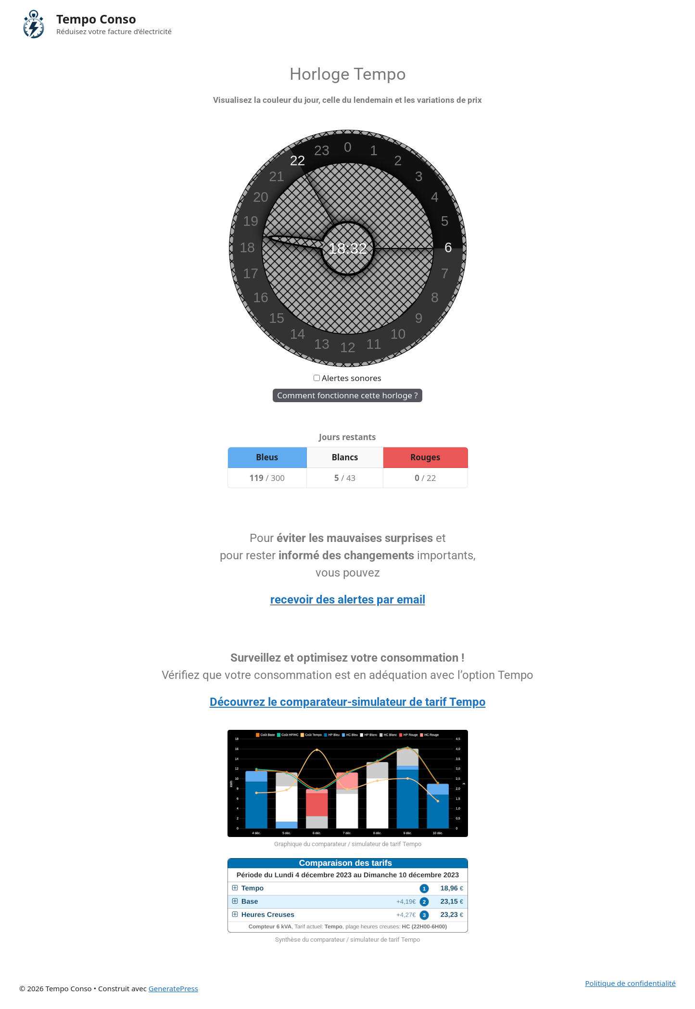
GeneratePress (173, 988)
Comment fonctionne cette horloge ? (347, 395)
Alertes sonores (351, 377)
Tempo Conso (96, 19)
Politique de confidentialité (630, 983)
